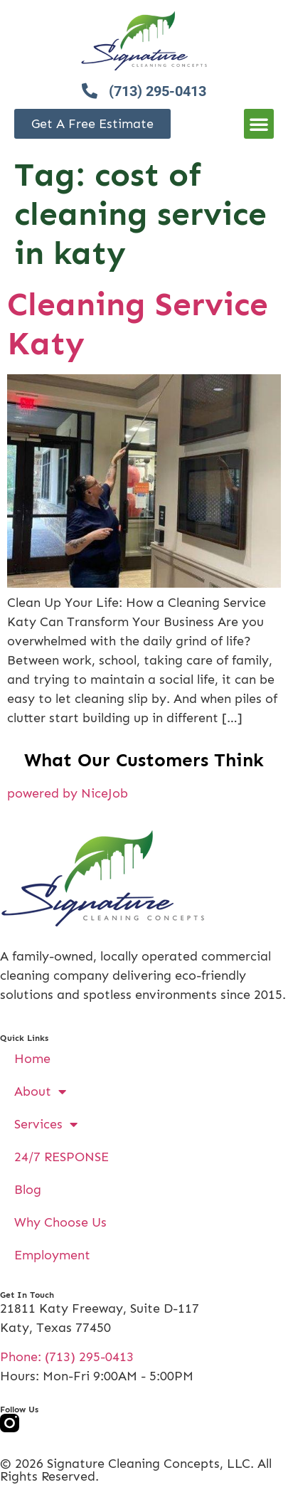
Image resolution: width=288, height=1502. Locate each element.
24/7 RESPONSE (61, 1157)
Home (32, 1059)
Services (46, 1124)
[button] (259, 124)
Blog (27, 1189)
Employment (52, 1255)
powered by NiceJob (67, 793)
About (40, 1091)
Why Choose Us (60, 1222)
